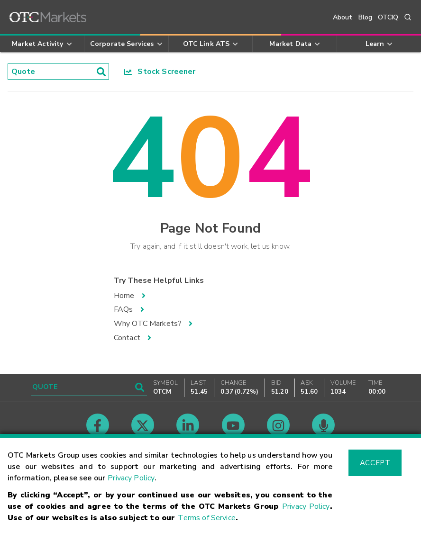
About (343, 17)
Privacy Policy (131, 478)
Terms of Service (206, 518)
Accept (375, 463)
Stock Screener (160, 71)
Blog (365, 17)
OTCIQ (388, 17)
